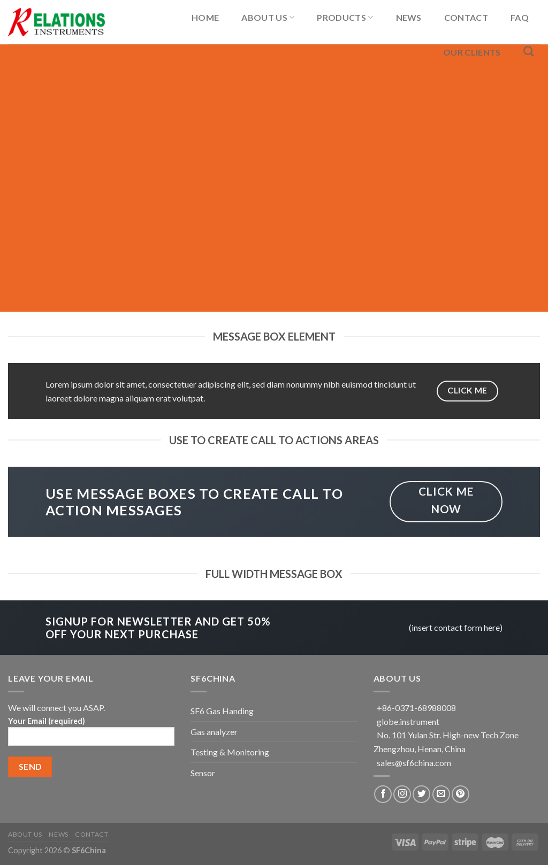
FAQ (520, 17)
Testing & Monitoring (230, 752)
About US (267, 17)
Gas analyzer (214, 732)
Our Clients (472, 52)
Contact (466, 17)
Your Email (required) (91, 734)
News (409, 17)
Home (205, 17)
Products (345, 17)
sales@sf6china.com (414, 763)
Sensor (203, 773)
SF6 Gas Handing (222, 711)
